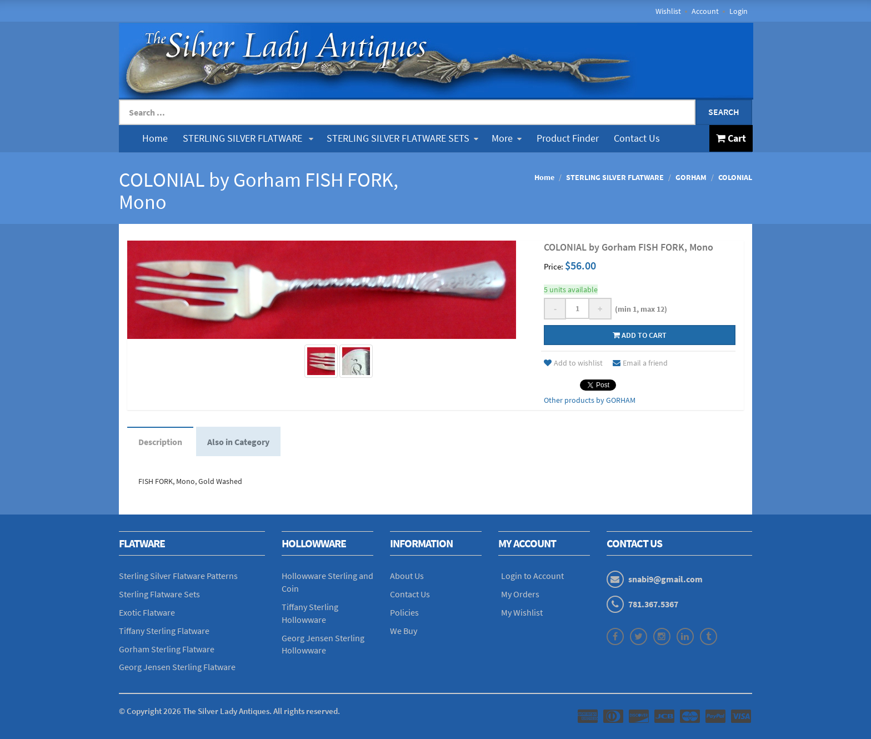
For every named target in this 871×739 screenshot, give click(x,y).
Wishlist (668, 11)
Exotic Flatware (147, 612)
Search (723, 111)
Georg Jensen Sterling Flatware (177, 666)
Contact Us (637, 138)
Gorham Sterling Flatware (166, 649)
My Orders (520, 594)
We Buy (403, 630)
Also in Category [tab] (238, 441)
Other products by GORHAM (589, 400)
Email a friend (640, 363)
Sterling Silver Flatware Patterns (178, 575)
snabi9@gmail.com (665, 579)
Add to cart (640, 335)
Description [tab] (160, 441)
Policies (404, 612)
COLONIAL (735, 177)
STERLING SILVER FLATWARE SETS (402, 138)
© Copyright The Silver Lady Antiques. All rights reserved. (229, 711)
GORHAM (691, 177)
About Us (407, 575)
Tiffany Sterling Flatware (164, 630)
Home (155, 138)
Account (705, 11)
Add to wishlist (573, 363)
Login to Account (532, 575)
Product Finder (568, 138)
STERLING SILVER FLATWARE (248, 138)
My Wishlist (522, 612)
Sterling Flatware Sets (159, 594)
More (507, 138)
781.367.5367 (653, 604)
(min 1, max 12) (639, 309)
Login (738, 11)
